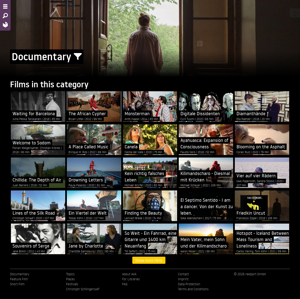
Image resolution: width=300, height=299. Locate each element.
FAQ (124, 284)
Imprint (183, 279)
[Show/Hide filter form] (78, 57)
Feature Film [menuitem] (19, 279)
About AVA (129, 274)
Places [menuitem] (70, 279)
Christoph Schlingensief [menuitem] (82, 289)
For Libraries (131, 279)
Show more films (148, 260)
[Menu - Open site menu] (5, 6)
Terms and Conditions (193, 289)
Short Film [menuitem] (17, 284)
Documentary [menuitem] (19, 274)
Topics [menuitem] (70, 274)
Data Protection (189, 284)
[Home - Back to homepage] (5, 24)
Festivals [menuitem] (72, 284)
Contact (183, 274)
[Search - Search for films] (5, 15)
